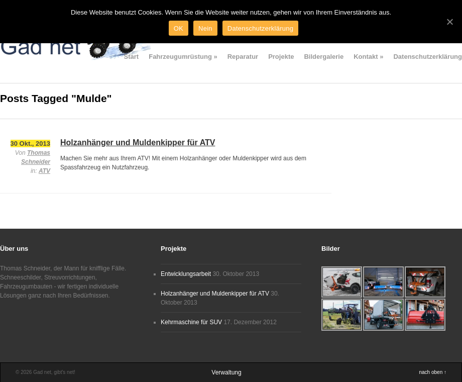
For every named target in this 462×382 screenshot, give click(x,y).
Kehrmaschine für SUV (191, 322)
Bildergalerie (323, 56)
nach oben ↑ (433, 372)
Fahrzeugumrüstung (183, 56)
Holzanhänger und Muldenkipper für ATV (137, 142)
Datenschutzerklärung (427, 56)
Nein (205, 28)
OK (178, 28)
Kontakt (368, 56)
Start (131, 56)
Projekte (281, 56)
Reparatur (242, 56)
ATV (44, 170)
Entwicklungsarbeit (186, 273)
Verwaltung (226, 372)
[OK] (449, 22)
